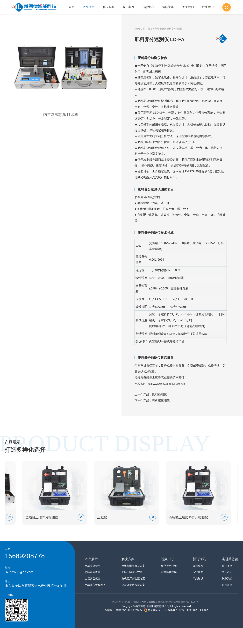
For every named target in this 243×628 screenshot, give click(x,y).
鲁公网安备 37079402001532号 (164, 610)
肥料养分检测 (174, 28)
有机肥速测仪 (161, 400)
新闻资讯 (168, 7)
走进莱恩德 (230, 559)
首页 (72, 7)
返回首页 (227, 584)
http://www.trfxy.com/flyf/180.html (167, 383)
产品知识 (198, 578)
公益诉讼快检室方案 (133, 584)
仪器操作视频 (169, 572)
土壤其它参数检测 (95, 584)
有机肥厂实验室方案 (133, 578)
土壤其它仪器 (92, 578)
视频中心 (148, 7)
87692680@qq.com (19, 572)
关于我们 (188, 7)
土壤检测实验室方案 (133, 565)
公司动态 (198, 565)
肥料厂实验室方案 (132, 572)
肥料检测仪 (159, 394)
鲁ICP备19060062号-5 (128, 610)
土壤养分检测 (92, 565)
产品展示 (88, 7)
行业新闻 (198, 572)
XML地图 (192, 610)
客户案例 (128, 7)
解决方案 (108, 7)
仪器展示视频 (169, 565)
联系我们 (208, 7)
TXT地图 (203, 610)
